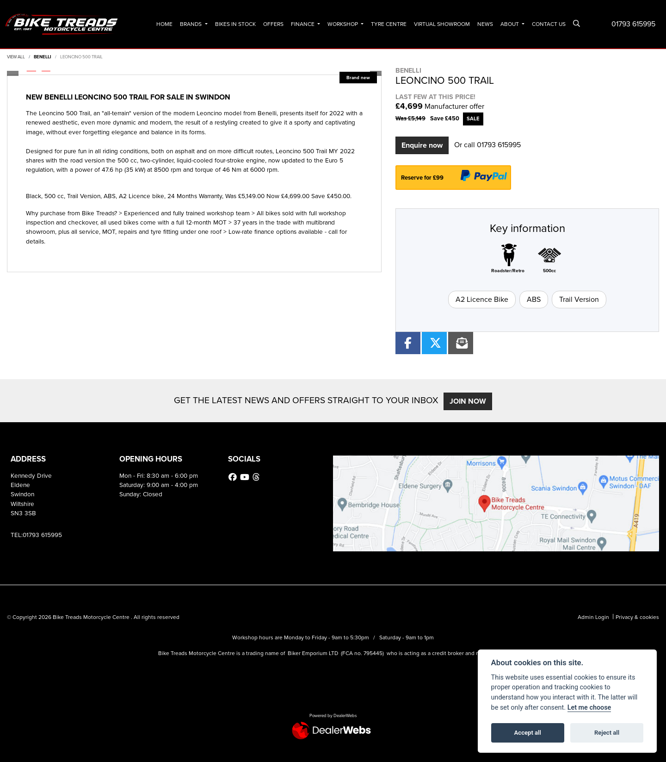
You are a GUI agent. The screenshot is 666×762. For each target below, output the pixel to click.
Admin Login (593, 617)
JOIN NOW (472, 401)
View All (16, 57)
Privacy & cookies (637, 617)
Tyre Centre (389, 24)
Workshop (343, 24)
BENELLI (42, 57)
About (510, 24)
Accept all (527, 732)
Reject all (606, 732)
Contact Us (549, 24)
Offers (273, 24)
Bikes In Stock (235, 24)
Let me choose (589, 708)
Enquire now (422, 145)
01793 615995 (633, 24)
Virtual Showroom (442, 24)
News (485, 24)
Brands (191, 24)
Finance (303, 24)
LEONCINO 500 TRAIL (81, 57)
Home (164, 24)
